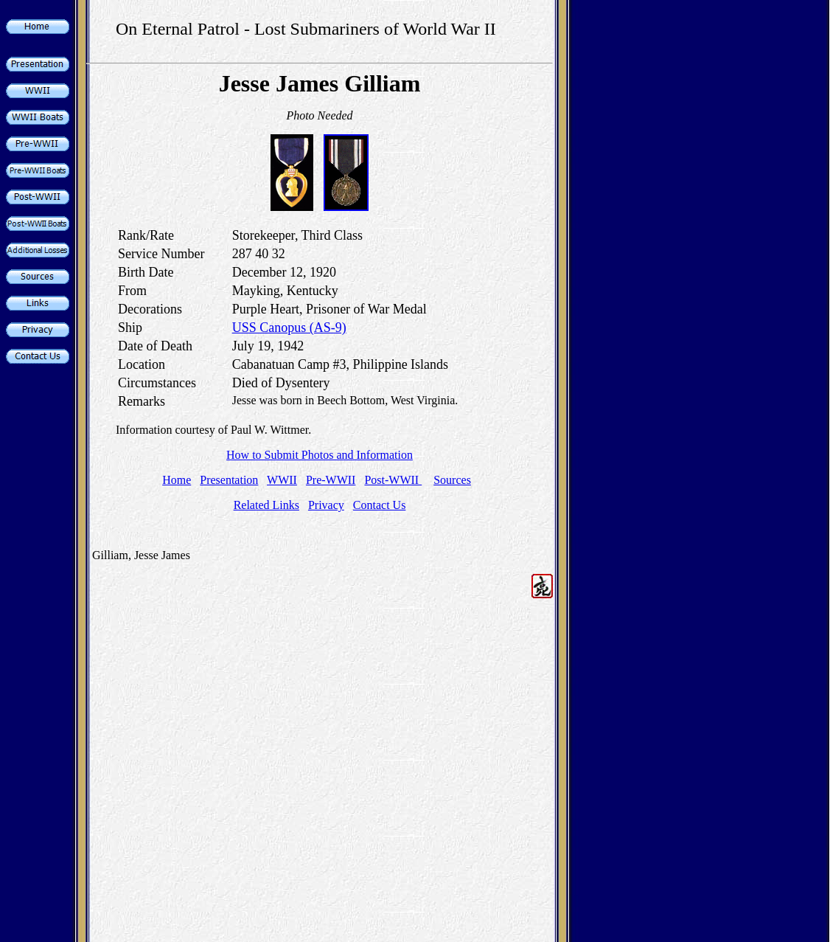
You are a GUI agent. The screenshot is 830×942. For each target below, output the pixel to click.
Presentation (229, 480)
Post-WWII (393, 480)
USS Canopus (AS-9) (289, 327)
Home (176, 480)
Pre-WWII (331, 480)
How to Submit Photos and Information (319, 455)
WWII (282, 480)
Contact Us (379, 505)
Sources (452, 480)
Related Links (266, 505)
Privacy (326, 505)
